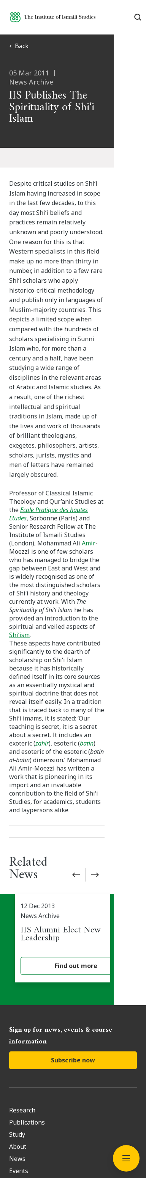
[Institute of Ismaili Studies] (53, 16)
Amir (111, 439)
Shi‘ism (50, 506)
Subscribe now (73, 869)
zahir (102, 581)
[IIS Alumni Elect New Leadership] (76, 746)
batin (18, 589)
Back (19, 46)
